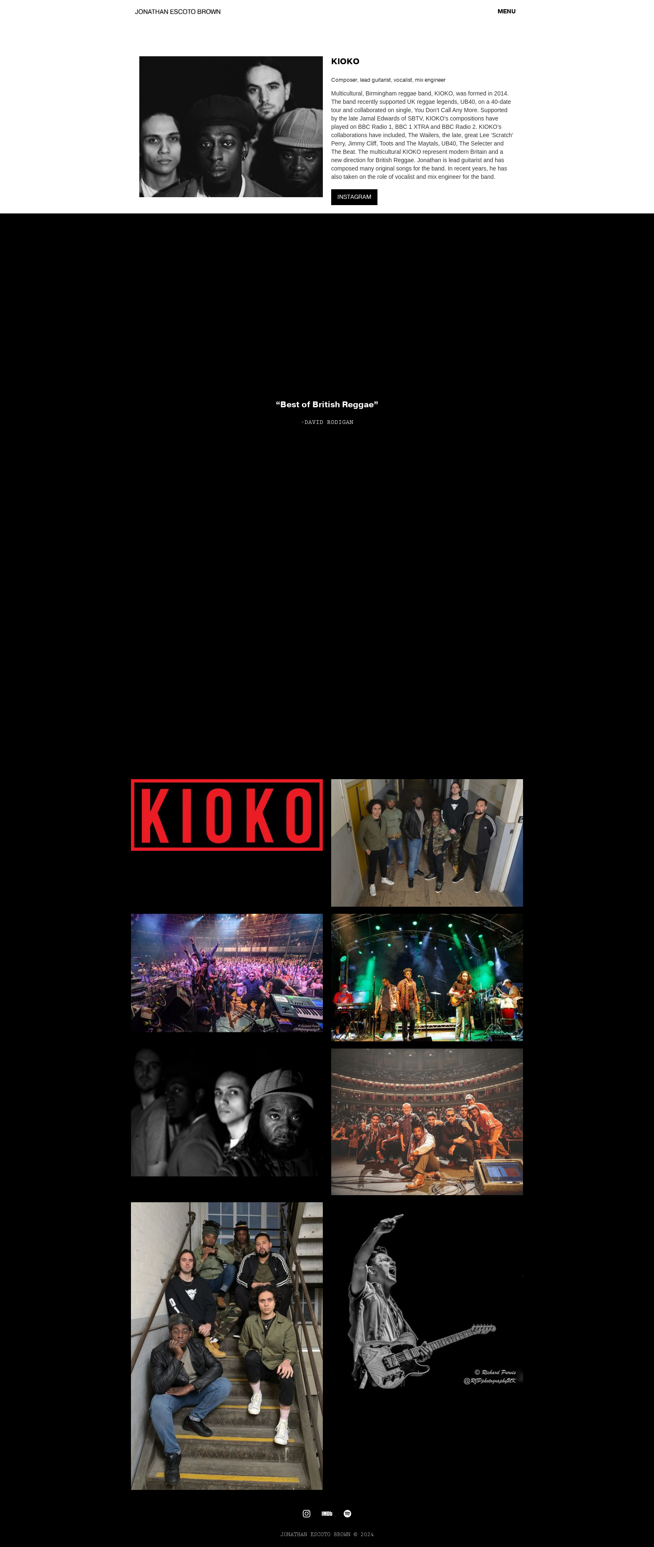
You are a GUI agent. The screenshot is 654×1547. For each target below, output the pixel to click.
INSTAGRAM (354, 197)
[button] (506, 11)
